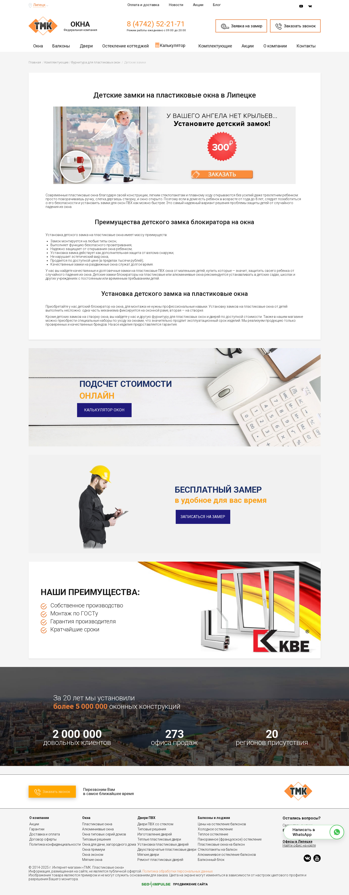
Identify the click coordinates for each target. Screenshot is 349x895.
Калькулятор (170, 45)
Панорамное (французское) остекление (230, 839)
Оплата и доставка (143, 5)
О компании (275, 45)
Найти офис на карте (299, 845)
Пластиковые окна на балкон (221, 844)
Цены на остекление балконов (222, 824)
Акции (198, 5)
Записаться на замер (203, 516)
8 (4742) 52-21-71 (156, 24)
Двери (86, 45)
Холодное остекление (215, 829)
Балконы (61, 45)
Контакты (306, 45)
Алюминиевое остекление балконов (227, 855)
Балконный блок (211, 860)
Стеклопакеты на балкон (217, 849)
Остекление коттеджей (125, 45)
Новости (176, 5)
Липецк (39, 5)
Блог (217, 5)
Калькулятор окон (107, 410)
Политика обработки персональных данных (178, 871)
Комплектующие (215, 45)
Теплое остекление (213, 834)
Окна (38, 45)
